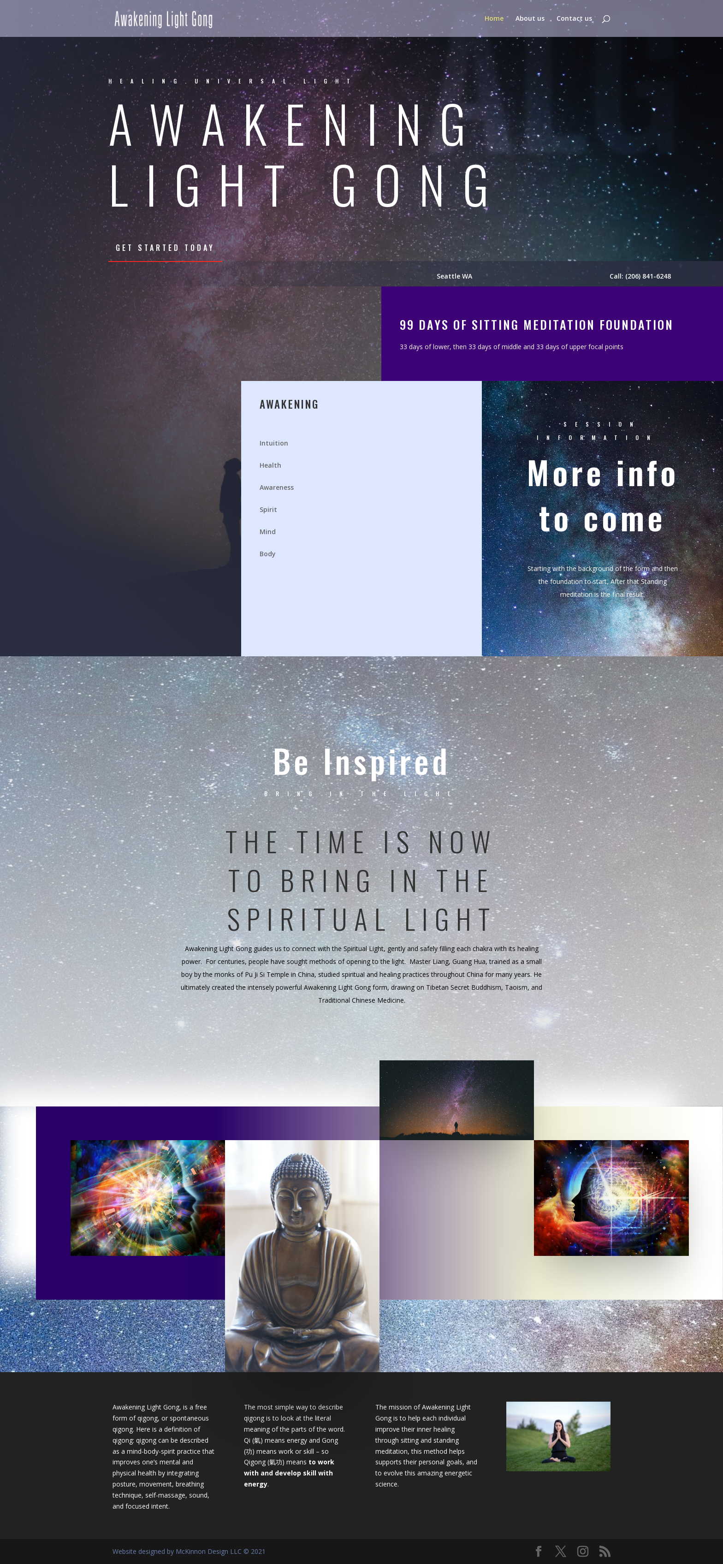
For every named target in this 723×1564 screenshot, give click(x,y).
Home (494, 19)
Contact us (574, 19)
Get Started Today (165, 247)
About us (530, 19)
